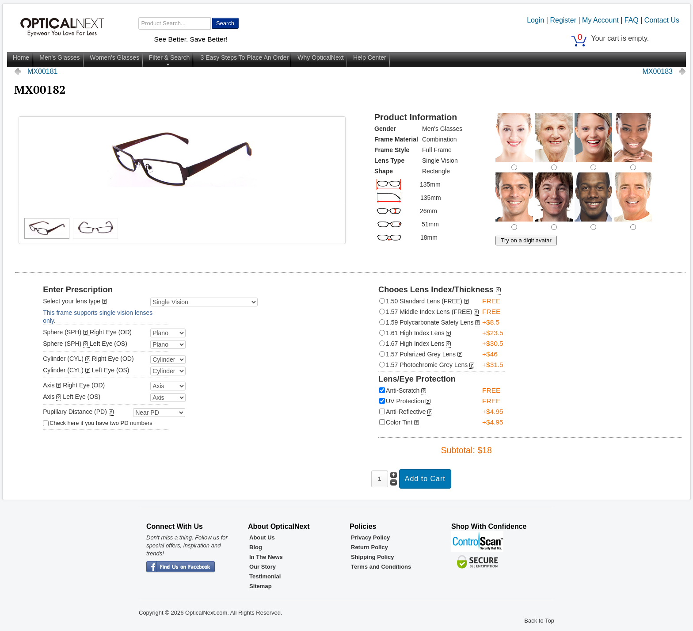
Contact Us (661, 20)
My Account (600, 20)
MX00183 (658, 71)
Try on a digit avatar (526, 240)
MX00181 (42, 71)
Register (563, 20)
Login (535, 20)
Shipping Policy (372, 557)
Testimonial (265, 576)
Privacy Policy (370, 537)
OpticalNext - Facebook (180, 567)
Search (225, 23)
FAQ (631, 20)
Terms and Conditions (381, 566)
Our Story (262, 566)
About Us (262, 537)
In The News (266, 557)
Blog (255, 547)
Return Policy (369, 547)
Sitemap (260, 586)
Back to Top (539, 620)
